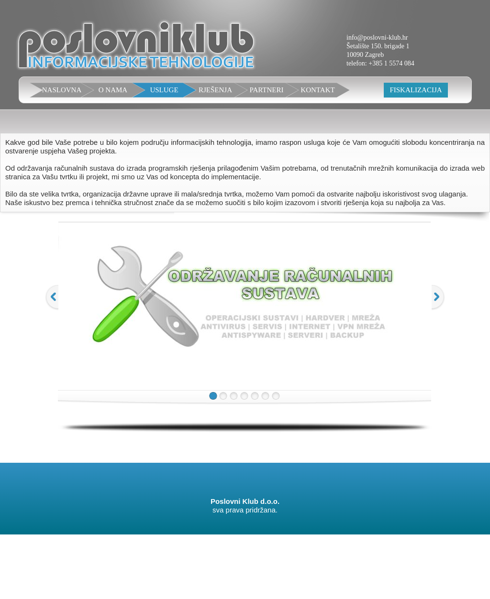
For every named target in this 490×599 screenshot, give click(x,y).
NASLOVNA (62, 90)
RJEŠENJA (215, 90)
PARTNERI (266, 90)
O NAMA (113, 90)
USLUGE (164, 90)
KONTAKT (317, 90)
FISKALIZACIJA (416, 90)
